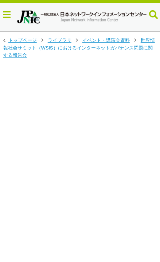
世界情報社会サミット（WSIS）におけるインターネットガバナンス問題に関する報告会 (79, 47)
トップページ (22, 40)
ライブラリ (59, 40)
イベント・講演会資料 (106, 40)
